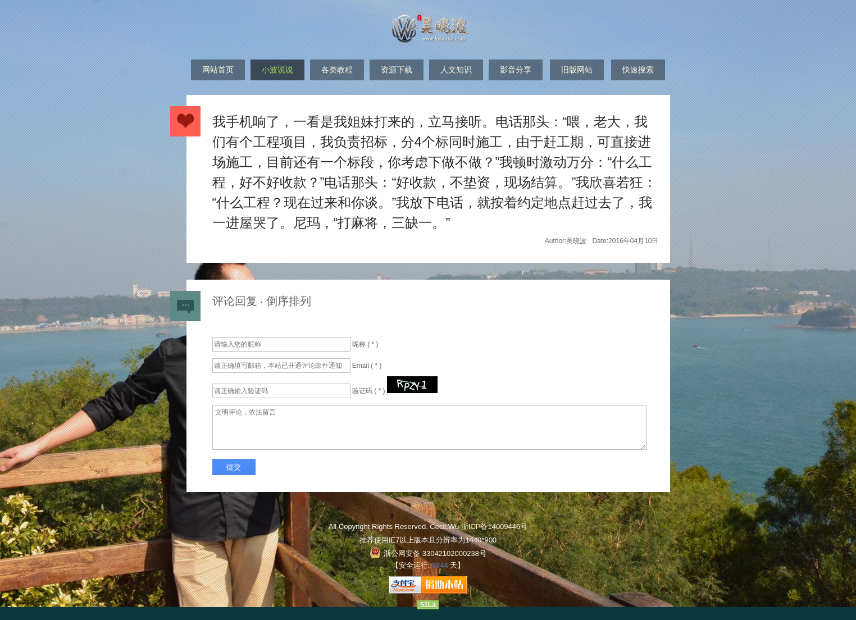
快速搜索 (638, 69)
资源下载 (396, 69)
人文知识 (456, 69)
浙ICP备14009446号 (494, 526)
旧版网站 (577, 69)
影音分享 (515, 69)
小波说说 (277, 69)
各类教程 (337, 69)
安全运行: (414, 565)
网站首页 (218, 69)
